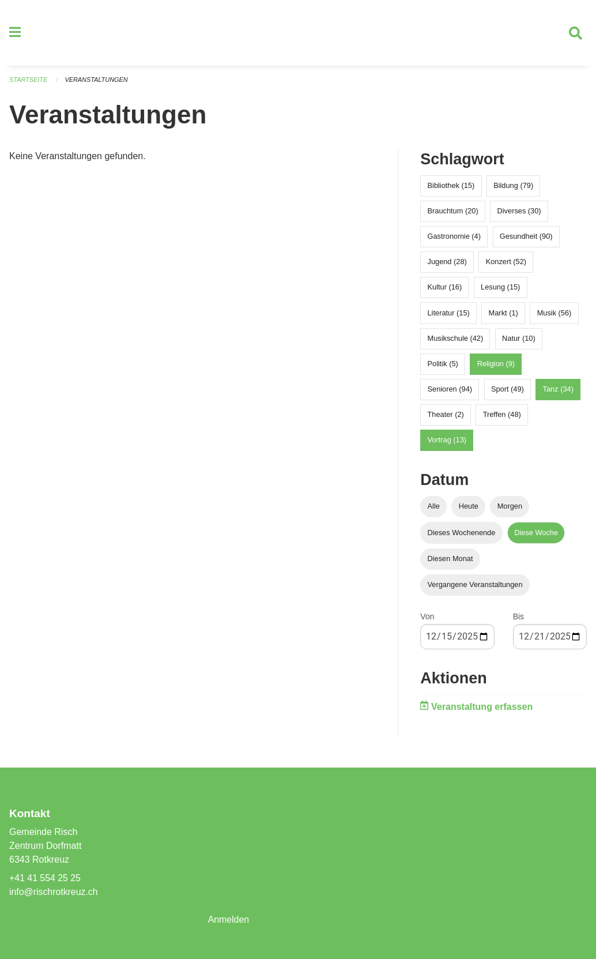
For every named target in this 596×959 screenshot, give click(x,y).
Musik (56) (554, 314)
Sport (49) (507, 390)
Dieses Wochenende (462, 533)
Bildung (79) (513, 186)
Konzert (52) (506, 262)
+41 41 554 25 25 (45, 878)
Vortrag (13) (447, 441)
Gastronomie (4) (454, 237)
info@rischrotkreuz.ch (54, 892)
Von (427, 617)
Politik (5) (443, 364)
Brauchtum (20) (453, 212)
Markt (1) (503, 314)
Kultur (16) (445, 288)
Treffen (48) (502, 416)
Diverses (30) (519, 212)
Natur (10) (518, 339)
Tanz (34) (558, 390)
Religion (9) (496, 364)
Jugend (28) (447, 262)
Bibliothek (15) (451, 186)
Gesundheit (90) (526, 237)
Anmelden (229, 919)
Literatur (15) (449, 314)
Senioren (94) (450, 390)
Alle (434, 507)
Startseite (28, 80)
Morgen (509, 507)
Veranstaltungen (97, 80)
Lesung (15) (500, 288)
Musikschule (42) (456, 339)
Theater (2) (446, 416)
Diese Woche (536, 533)
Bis (518, 617)
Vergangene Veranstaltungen (475, 585)
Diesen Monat (450, 559)
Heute (468, 507)
